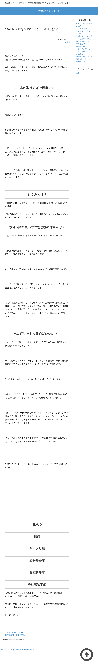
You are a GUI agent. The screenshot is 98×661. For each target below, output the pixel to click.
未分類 (67, 42)
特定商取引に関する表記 (15, 635)
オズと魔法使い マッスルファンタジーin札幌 (84, 31)
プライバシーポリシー (14, 633)
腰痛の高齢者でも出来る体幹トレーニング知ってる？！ (84, 59)
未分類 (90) (80, 73)
